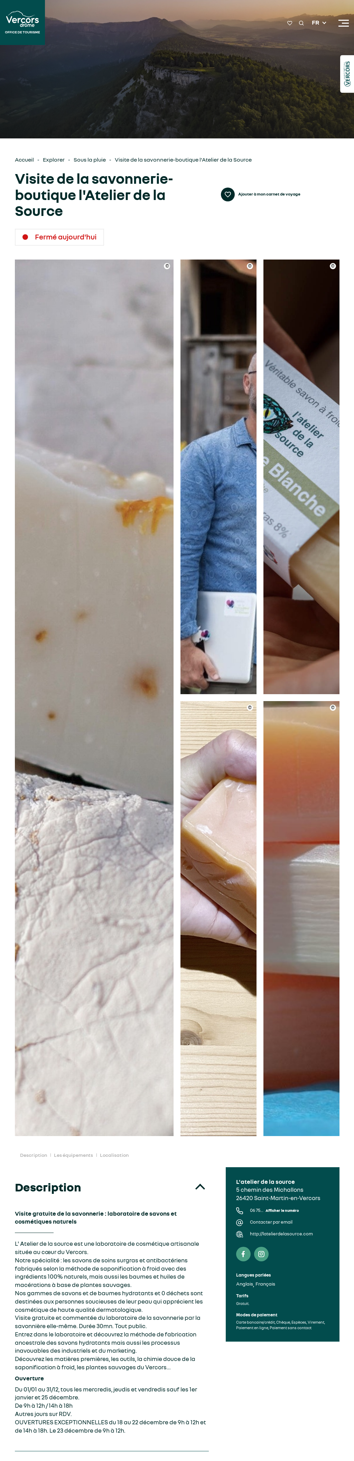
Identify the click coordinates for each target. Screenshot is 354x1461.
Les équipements (73, 1155)
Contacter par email (271, 1222)
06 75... (274, 1210)
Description (33, 1155)
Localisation (114, 1155)
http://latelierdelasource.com (281, 1233)
